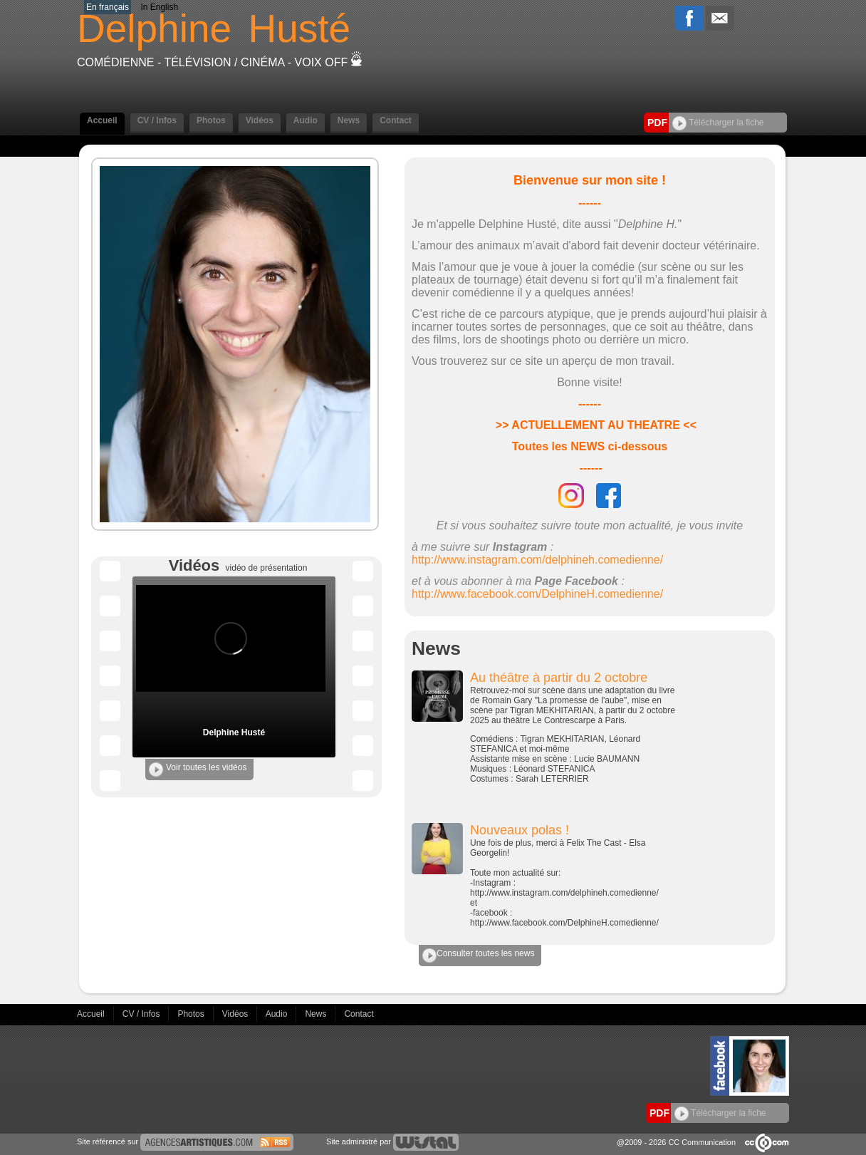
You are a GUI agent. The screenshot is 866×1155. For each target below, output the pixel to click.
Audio (305, 120)
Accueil (102, 120)
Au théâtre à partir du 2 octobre (558, 677)
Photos (211, 120)
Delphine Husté (234, 732)
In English (159, 7)
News (349, 120)
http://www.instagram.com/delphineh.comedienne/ (537, 560)
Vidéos (259, 120)
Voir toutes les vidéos (197, 769)
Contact (396, 120)
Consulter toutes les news (478, 955)
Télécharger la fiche (718, 123)
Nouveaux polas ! (519, 830)
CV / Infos (157, 120)
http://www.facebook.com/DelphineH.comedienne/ (537, 594)
